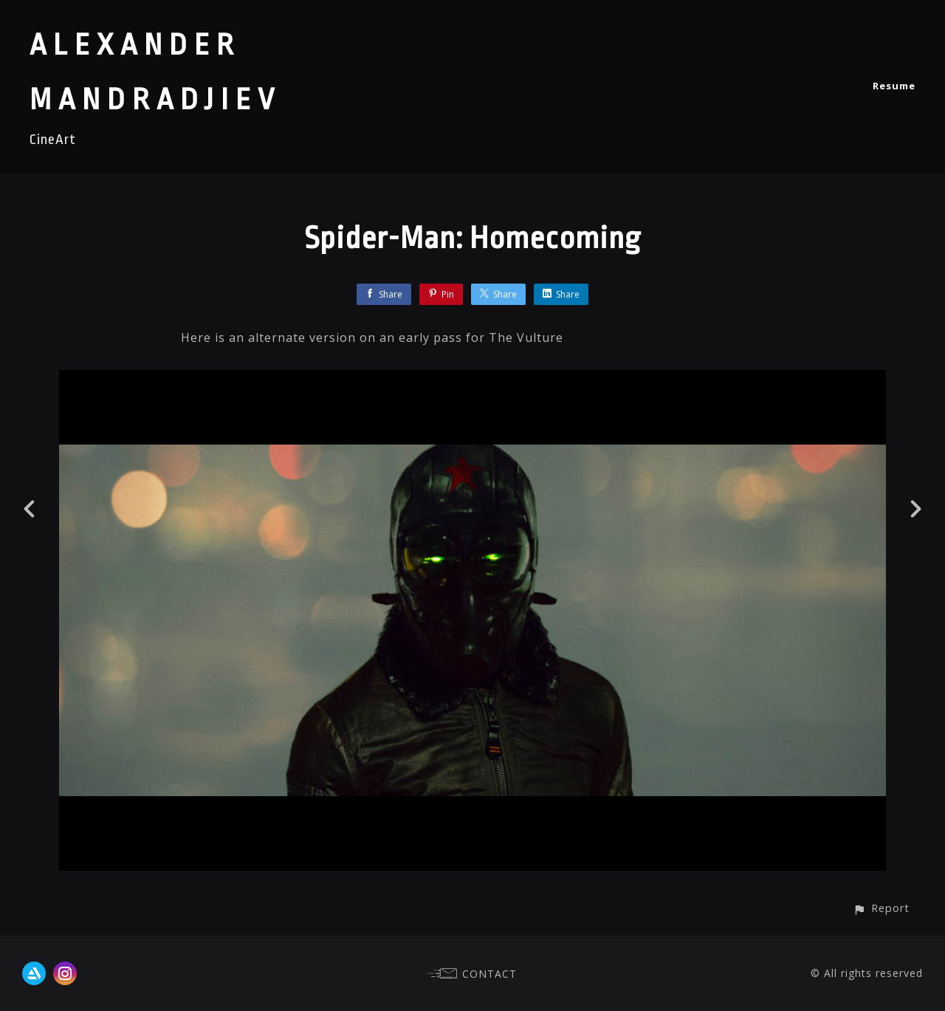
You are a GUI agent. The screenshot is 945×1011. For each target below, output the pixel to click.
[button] (881, 908)
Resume (894, 85)
